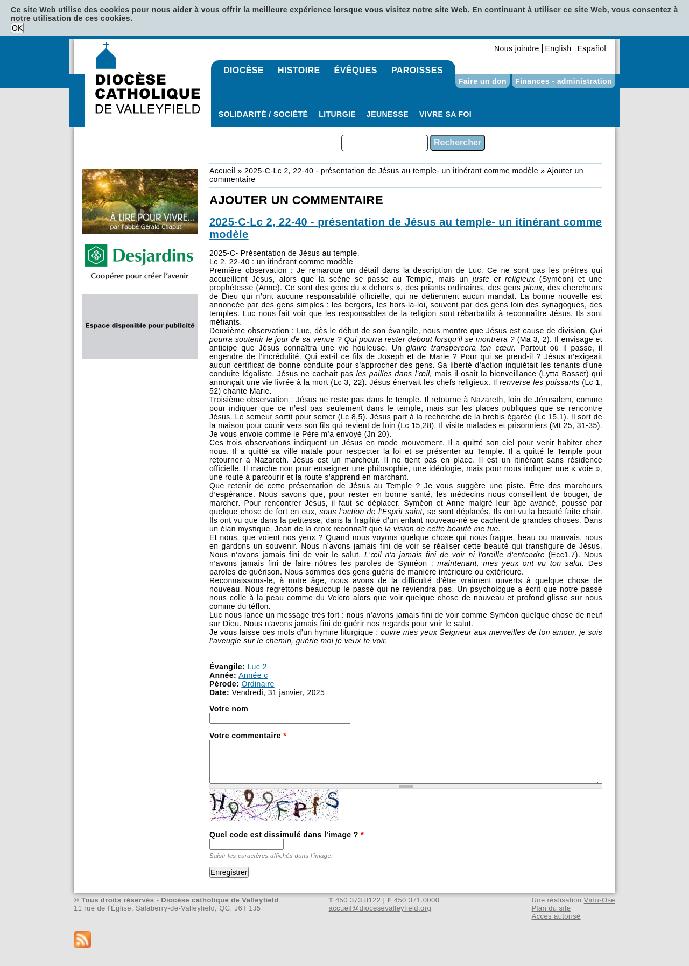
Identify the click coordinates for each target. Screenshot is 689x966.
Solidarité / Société (263, 114)
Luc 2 (256, 666)
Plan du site (551, 908)
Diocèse (243, 70)
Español (591, 48)
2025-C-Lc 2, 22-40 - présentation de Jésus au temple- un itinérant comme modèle (391, 170)
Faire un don (483, 81)
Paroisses (417, 70)
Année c (253, 675)
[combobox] (384, 143)
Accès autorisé (555, 916)
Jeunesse (388, 114)
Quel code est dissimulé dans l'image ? (286, 834)
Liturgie (337, 114)
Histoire (299, 70)
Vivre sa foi (445, 114)
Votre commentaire (247, 735)
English (558, 48)
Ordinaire (257, 684)
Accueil (222, 170)
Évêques (355, 70)
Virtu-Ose (599, 900)
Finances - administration (563, 81)
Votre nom (228, 708)
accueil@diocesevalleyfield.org (380, 908)
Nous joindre (516, 48)
